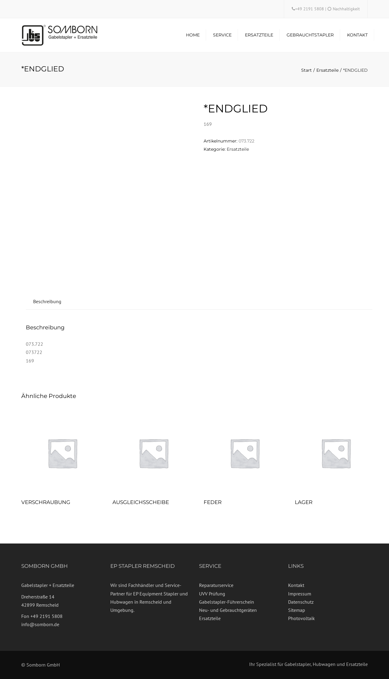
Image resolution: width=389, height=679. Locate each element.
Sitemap (296, 610)
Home (193, 35)
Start (306, 70)
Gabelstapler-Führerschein (226, 602)
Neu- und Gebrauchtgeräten (228, 610)
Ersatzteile (259, 35)
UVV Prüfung (212, 594)
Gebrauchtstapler (310, 35)
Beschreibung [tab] (47, 301)
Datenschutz (301, 602)
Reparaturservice (216, 585)
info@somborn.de (40, 624)
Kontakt (357, 35)
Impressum (299, 594)
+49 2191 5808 (310, 9)
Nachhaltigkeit (346, 9)
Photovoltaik (301, 618)
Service (222, 35)
